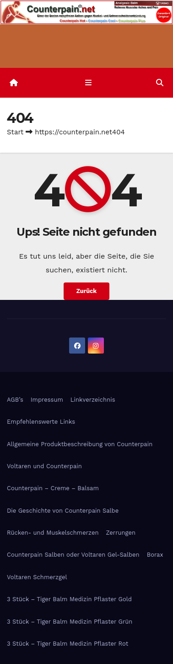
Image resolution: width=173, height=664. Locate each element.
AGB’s (15, 399)
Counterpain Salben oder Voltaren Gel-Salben (73, 554)
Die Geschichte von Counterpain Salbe (63, 510)
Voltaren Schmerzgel (37, 577)
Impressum (47, 399)
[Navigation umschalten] (88, 83)
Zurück (86, 291)
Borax (155, 554)
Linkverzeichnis (92, 399)
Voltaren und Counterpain (44, 466)
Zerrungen (120, 532)
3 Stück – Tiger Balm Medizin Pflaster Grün (69, 621)
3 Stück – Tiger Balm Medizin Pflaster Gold (69, 599)
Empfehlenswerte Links (41, 421)
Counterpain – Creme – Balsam (53, 488)
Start (15, 132)
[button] (159, 82)
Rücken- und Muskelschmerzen (52, 532)
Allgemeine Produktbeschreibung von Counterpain (79, 444)
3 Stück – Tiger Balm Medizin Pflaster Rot (67, 643)
